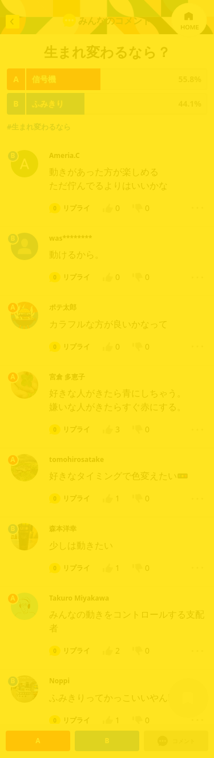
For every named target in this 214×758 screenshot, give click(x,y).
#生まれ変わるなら (39, 126)
